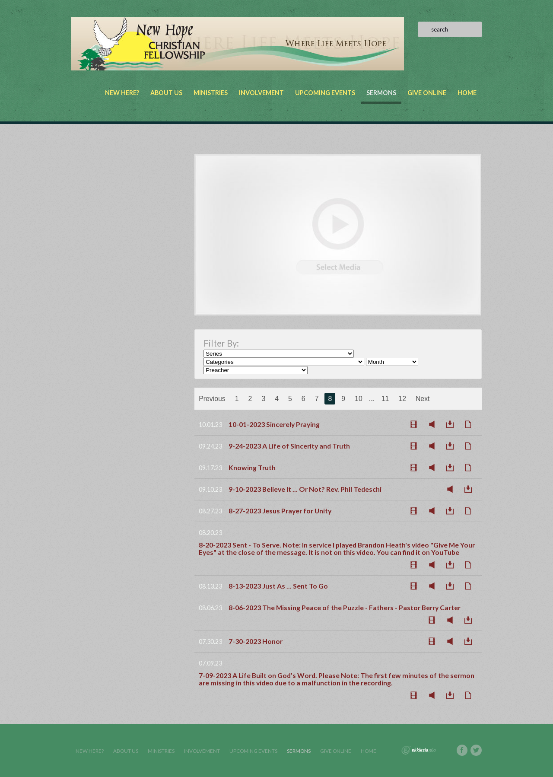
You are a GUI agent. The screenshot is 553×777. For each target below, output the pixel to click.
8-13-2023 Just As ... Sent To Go (278, 586)
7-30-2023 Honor (256, 641)
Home (467, 92)
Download (452, 424)
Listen (434, 424)
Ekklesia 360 (418, 750)
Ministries (211, 92)
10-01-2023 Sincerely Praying (274, 424)
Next (423, 398)
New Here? (122, 92)
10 (358, 398)
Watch (416, 424)
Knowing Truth (252, 467)
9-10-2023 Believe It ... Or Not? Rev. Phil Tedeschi (305, 489)
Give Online (426, 92)
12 (402, 398)
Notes (470, 424)
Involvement (261, 92)
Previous (212, 398)
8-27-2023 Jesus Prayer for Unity (280, 510)
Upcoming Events (325, 92)
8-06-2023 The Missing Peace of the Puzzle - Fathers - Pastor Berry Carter (345, 607)
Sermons (381, 92)
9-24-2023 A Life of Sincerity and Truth (289, 446)
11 (385, 398)
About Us (166, 92)
